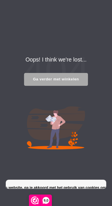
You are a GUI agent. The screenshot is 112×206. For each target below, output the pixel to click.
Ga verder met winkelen (56, 79)
